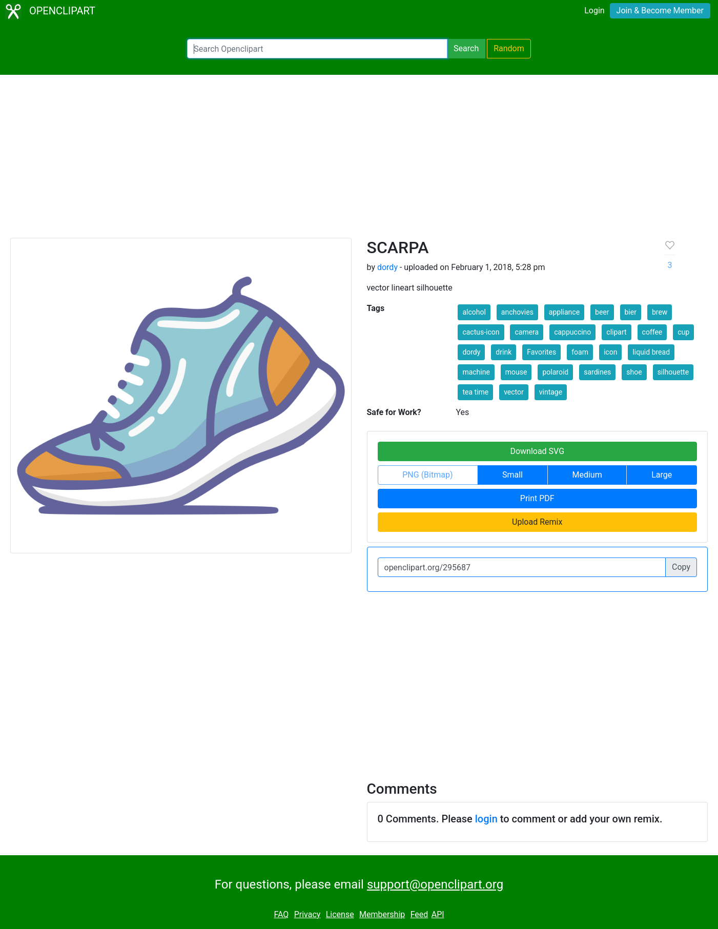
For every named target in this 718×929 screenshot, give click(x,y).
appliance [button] (564, 312)
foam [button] (579, 352)
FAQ (281, 914)
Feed (419, 914)
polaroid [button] (555, 372)
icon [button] (610, 352)
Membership (382, 914)
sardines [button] (597, 372)
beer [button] (602, 312)
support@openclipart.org (435, 884)
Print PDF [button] (537, 498)
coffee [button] (652, 332)
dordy (387, 267)
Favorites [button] (541, 352)
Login (594, 10)
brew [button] (659, 312)
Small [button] (512, 475)
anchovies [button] (517, 312)
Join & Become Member (660, 10)
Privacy (307, 914)
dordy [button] (471, 352)
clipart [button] (616, 332)
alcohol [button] (473, 312)
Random (509, 48)
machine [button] (476, 372)
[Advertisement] (359, 161)
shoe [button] (634, 372)
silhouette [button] (673, 372)
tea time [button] (475, 392)
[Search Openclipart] (317, 48)
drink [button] (503, 352)
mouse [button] (516, 372)
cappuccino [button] (572, 332)
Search (466, 48)
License (340, 914)
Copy (681, 567)
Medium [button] (587, 475)
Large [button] (661, 475)
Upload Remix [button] (537, 522)
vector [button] (514, 392)
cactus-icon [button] (480, 332)
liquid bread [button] (651, 352)
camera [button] (527, 332)
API (438, 914)
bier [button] (631, 312)
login (486, 819)
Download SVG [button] (537, 451)
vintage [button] (550, 392)
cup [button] (683, 332)
